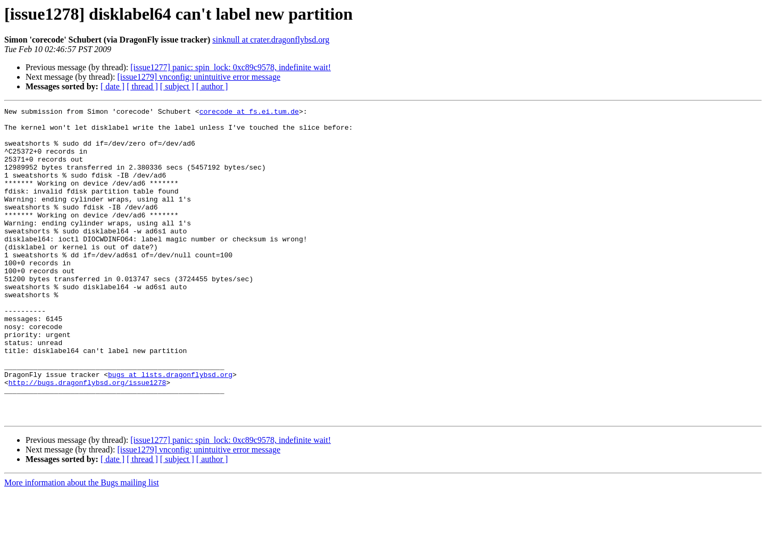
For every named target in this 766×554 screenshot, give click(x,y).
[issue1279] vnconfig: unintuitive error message (198, 76)
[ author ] (212, 86)
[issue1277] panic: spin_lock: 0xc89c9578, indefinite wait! (230, 67)
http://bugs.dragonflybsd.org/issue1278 (87, 438)
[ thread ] (142, 86)
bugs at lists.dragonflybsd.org (170, 428)
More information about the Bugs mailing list (81, 544)
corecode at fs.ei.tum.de (249, 112)
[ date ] (112, 86)
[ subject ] (177, 86)
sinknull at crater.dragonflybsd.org (270, 39)
